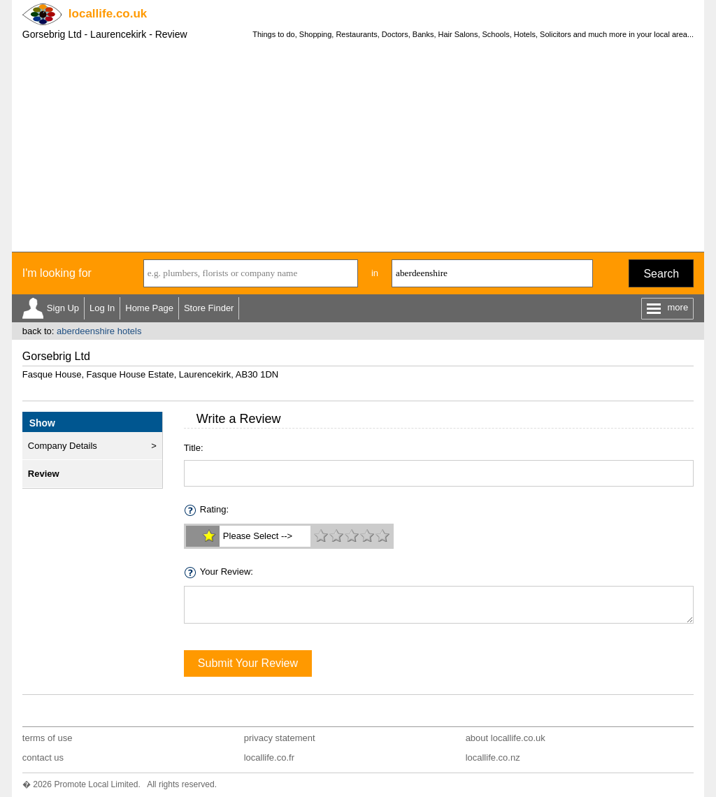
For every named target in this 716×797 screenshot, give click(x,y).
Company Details (62, 445)
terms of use (47, 738)
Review (43, 473)
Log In (102, 308)
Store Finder (209, 308)
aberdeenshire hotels (99, 331)
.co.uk (108, 13)
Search (661, 274)
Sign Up (63, 308)
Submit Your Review (248, 663)
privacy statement (279, 738)
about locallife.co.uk (505, 738)
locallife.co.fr (269, 757)
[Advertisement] (358, 147)
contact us (43, 757)
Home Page (149, 308)
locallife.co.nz (493, 757)
